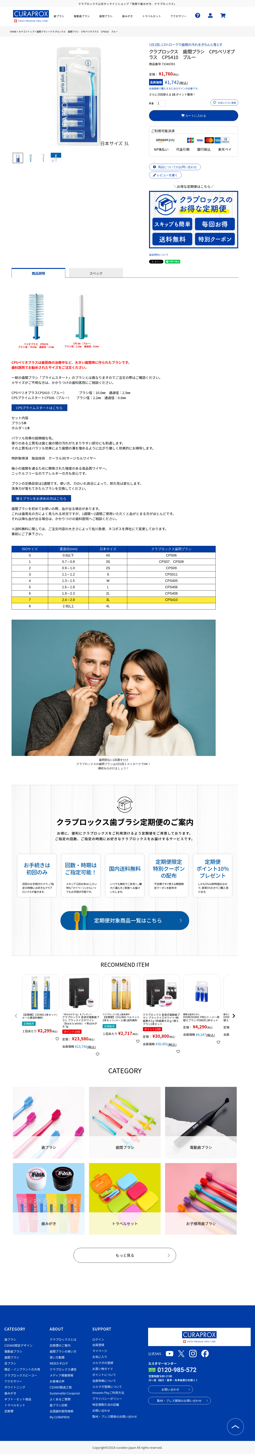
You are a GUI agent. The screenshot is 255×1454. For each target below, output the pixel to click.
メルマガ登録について (107, 1386)
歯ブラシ (10, 1339)
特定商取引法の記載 (105, 1404)
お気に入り (99, 1356)
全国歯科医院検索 (61, 1411)
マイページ (99, 1350)
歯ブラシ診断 (59, 1405)
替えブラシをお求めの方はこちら (41, 498)
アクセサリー (13, 1381)
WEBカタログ (59, 1363)
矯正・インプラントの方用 (22, 1369)
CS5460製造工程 (61, 1387)
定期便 (8, 1411)
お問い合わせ (101, 1410)
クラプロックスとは (63, 1339)
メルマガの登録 (102, 1362)
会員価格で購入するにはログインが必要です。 (174, 88)
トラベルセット (14, 1405)
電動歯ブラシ (13, 1351)
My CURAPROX (60, 1417)
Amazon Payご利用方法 (108, 1392)
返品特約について (158, 254)
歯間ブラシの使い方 (63, 1351)
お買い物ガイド (102, 1368)
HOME (13, 31)
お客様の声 (57, 1381)
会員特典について (104, 1380)
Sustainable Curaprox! (65, 1393)
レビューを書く (165, 175)
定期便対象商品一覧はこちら (128, 920)
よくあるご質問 (60, 1399)
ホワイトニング (14, 1387)
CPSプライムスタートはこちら (39, 407)
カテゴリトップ (26, 31)
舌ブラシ (10, 1363)
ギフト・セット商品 (17, 1399)
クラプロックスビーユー (20, 1375)
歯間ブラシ (42, 31)
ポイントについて (104, 1374)
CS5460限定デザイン (18, 1345)
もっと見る (124, 1255)
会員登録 (98, 1345)
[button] (16, 1016)
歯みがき (10, 1393)
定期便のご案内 (60, 1345)
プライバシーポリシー (107, 1398)
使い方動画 (57, 1357)
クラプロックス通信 (63, 1369)
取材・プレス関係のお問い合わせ (114, 1416)
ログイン (98, 1339)
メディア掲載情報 (61, 1375)
